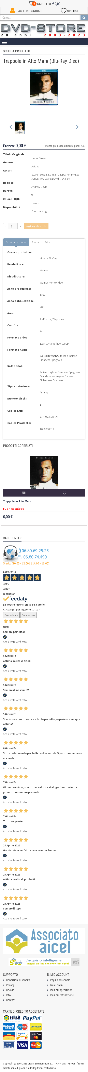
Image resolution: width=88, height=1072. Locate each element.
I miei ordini (56, 985)
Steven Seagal (39, 174)
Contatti (10, 1000)
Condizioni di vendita (18, 980)
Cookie (10, 990)
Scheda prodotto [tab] (16, 242)
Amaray (44, 392)
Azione (35, 166)
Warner (44, 270)
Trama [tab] (35, 242)
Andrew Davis (39, 187)
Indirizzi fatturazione (62, 995)
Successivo (28, 615)
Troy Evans (45, 178)
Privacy (10, 985)
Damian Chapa (56, 174)
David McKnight (61, 178)
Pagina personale (60, 980)
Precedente (11, 615)
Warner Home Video (51, 282)
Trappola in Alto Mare (17, 501)
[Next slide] (77, 128)
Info (8, 995)
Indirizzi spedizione (61, 990)
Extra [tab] (47, 242)
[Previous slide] (11, 128)
